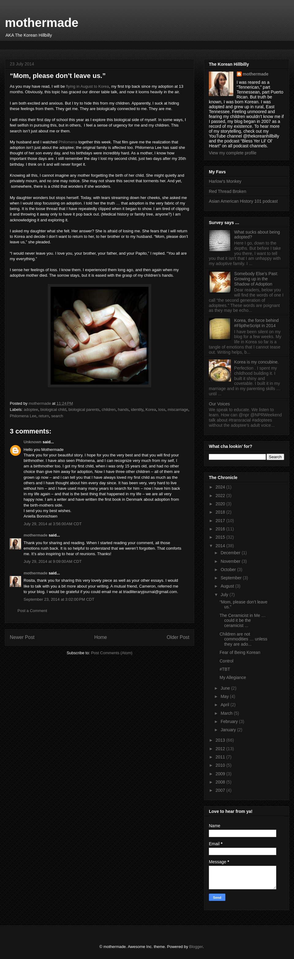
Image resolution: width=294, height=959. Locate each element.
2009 (221, 773)
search (57, 416)
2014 (221, 545)
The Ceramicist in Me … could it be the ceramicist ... (243, 620)
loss (161, 409)
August (228, 586)
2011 (221, 756)
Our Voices (219, 403)
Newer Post (22, 637)
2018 (221, 512)
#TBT (225, 669)
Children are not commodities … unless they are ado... (243, 639)
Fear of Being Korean (240, 652)
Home (100, 637)
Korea (150, 409)
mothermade (41, 22)
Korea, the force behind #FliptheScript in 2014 (256, 323)
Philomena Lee (23, 416)
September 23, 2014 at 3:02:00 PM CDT (59, 599)
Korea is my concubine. (256, 362)
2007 (221, 790)
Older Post (178, 637)
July (225, 594)
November (231, 561)
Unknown (33, 442)
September (232, 577)
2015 (221, 537)
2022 (221, 495)
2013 (221, 740)
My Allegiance (233, 677)
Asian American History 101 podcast (243, 201)
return (44, 416)
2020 (221, 503)
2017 (221, 520)
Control (226, 660)
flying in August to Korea (87, 86)
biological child (53, 409)
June (226, 688)
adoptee (31, 409)
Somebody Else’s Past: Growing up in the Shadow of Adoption (256, 278)
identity (137, 409)
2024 (221, 487)
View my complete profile (232, 152)
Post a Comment (32, 610)
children (109, 409)
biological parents (84, 409)
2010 (221, 765)
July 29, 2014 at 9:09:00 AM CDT (53, 561)
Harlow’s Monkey (225, 181)
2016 (221, 528)
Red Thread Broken (227, 191)
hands (123, 409)
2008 (221, 782)
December (231, 552)
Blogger (196, 946)
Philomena (67, 142)
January (229, 729)
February (230, 721)
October (229, 569)
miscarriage (178, 409)
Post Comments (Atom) (111, 653)
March (227, 713)
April (225, 704)
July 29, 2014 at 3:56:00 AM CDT (53, 524)
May (225, 696)
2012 (221, 748)
